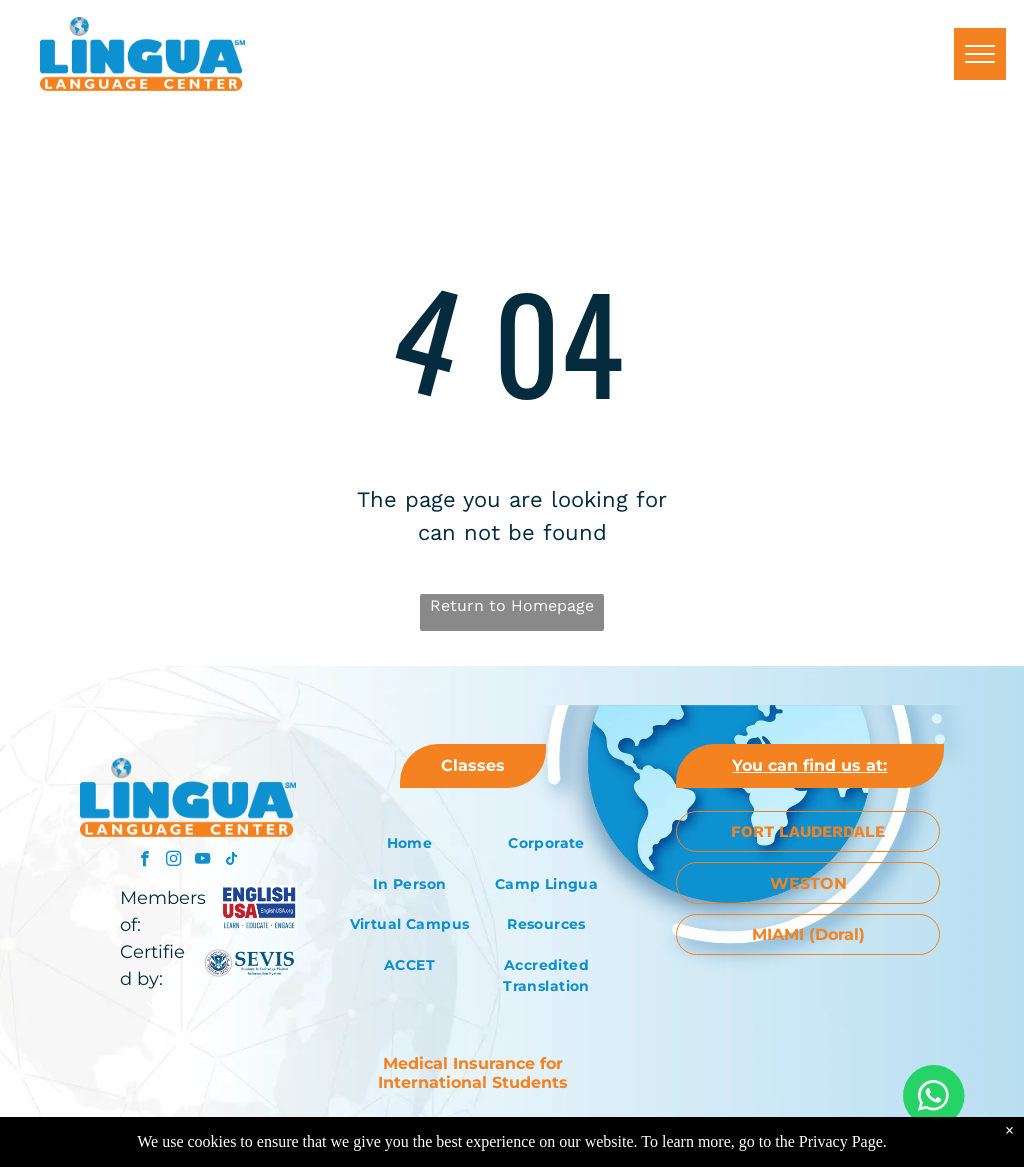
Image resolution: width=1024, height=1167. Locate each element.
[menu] (980, 54)
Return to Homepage (512, 605)
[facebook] (144, 861)
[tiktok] (231, 861)
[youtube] (202, 861)
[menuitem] (409, 843)
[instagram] (173, 861)
